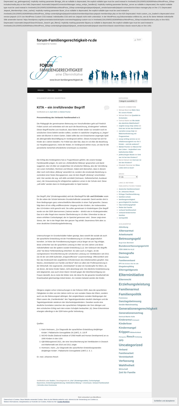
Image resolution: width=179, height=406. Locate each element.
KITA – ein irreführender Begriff (61, 107)
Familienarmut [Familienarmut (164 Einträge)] (129, 289)
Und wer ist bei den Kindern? (130, 128)
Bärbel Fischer (65, 112)
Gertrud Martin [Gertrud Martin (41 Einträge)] (125, 317)
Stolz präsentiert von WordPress (89, 397)
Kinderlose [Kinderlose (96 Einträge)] (125, 323)
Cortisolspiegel (94, 381)
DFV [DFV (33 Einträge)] (120, 263)
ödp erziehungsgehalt (127, 205)
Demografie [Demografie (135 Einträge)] (126, 253)
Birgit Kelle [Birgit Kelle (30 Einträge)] (122, 243)
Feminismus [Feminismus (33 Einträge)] (123, 298)
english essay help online (128, 126)
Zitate (60, 90)
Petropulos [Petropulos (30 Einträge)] (122, 337)
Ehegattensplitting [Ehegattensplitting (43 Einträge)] (126, 266)
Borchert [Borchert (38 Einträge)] (130, 243)
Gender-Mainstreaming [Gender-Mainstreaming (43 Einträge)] (128, 305)
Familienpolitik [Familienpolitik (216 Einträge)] (130, 294)
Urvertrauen (87, 383)
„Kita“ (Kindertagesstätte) (79, 381)
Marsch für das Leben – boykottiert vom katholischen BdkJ (130, 149)
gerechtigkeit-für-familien (128, 202)
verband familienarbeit (127, 210)
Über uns (51, 90)
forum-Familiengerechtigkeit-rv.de (67, 40)
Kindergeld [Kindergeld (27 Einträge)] (135, 320)
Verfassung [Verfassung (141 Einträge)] (126, 360)
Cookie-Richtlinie (63, 402)
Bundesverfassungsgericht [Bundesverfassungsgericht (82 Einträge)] (134, 246)
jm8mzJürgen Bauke (126, 155)
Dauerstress (41, 383)
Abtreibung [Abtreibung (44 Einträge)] (123, 227)
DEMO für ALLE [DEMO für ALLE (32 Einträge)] (128, 249)
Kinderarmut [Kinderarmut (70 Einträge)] (125, 320)
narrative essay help (126, 131)
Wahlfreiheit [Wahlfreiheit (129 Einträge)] (126, 365)
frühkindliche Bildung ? (74, 383)
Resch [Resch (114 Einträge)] (130, 336)
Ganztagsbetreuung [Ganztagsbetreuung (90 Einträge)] (130, 301)
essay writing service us (128, 139)
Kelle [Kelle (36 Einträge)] (133, 317)
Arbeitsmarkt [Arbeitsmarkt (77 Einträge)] (126, 234)
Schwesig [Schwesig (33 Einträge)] (138, 337)
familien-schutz (125, 197)
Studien (52, 381)
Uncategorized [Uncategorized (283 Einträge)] (130, 345)
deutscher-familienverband (129, 189)
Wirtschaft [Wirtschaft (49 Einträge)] (123, 369)
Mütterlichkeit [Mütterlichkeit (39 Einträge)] (135, 332)
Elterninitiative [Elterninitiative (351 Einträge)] (131, 275)
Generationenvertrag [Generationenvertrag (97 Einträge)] (131, 313)
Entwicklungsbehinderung (55, 383)
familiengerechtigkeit (127, 199)
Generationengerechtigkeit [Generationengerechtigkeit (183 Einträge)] (138, 308)
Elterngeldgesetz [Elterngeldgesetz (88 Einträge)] (128, 269)
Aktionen (40, 90)
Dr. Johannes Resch (126, 192)
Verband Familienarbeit (100, 383)
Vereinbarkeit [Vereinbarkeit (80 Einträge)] (126, 356)
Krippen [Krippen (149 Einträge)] (124, 332)
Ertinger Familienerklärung (129, 194)
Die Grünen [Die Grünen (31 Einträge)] (126, 263)
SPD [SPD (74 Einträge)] (121, 340)
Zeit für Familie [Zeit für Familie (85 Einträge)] (127, 372)
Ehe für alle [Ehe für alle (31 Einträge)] (134, 263)
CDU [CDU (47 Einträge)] (121, 249)
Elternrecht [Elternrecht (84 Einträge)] (125, 279)
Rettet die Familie (125, 207)
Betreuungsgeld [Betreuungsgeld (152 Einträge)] (130, 238)
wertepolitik (123, 218)
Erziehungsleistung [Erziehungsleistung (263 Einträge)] (134, 284)
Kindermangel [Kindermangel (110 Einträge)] (127, 327)
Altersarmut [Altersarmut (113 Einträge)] (126, 230)
